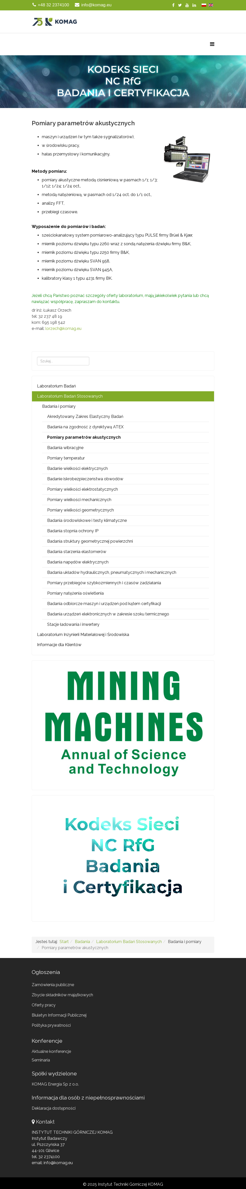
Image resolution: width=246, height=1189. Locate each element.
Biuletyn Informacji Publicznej (59, 1015)
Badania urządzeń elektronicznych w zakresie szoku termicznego (108, 614)
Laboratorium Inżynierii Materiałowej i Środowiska (83, 634)
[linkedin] (194, 5)
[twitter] (180, 5)
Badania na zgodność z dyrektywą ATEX (85, 426)
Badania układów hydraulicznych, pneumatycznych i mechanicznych (111, 572)
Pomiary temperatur (66, 458)
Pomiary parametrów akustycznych (84, 437)
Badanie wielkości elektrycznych (77, 468)
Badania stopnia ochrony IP (72, 530)
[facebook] (173, 5)
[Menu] (212, 44)
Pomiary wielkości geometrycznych (80, 510)
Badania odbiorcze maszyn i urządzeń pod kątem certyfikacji (104, 603)
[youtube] (187, 5)
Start (64, 941)
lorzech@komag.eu (63, 328)
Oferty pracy (44, 1005)
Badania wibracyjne (65, 447)
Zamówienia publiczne (53, 984)
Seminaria (41, 1060)
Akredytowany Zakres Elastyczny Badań (85, 416)
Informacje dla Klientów (59, 644)
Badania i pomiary (59, 406)
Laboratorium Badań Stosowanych (70, 396)
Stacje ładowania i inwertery (73, 624)
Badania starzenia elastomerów (76, 551)
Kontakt (45, 1122)
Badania (82, 941)
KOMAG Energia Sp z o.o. (55, 1084)
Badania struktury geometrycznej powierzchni (90, 541)
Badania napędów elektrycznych (78, 562)
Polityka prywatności (51, 1025)
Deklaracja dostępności (54, 1108)
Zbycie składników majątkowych (62, 994)
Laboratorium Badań (56, 386)
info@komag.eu (96, 5)
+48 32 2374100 (53, 5)
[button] (123, 81)
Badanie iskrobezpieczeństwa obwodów (85, 478)
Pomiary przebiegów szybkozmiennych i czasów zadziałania (104, 582)
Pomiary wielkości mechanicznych (79, 499)
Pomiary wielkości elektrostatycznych (82, 489)
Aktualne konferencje (51, 1051)
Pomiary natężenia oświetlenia (75, 593)
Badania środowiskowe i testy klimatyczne (87, 520)
